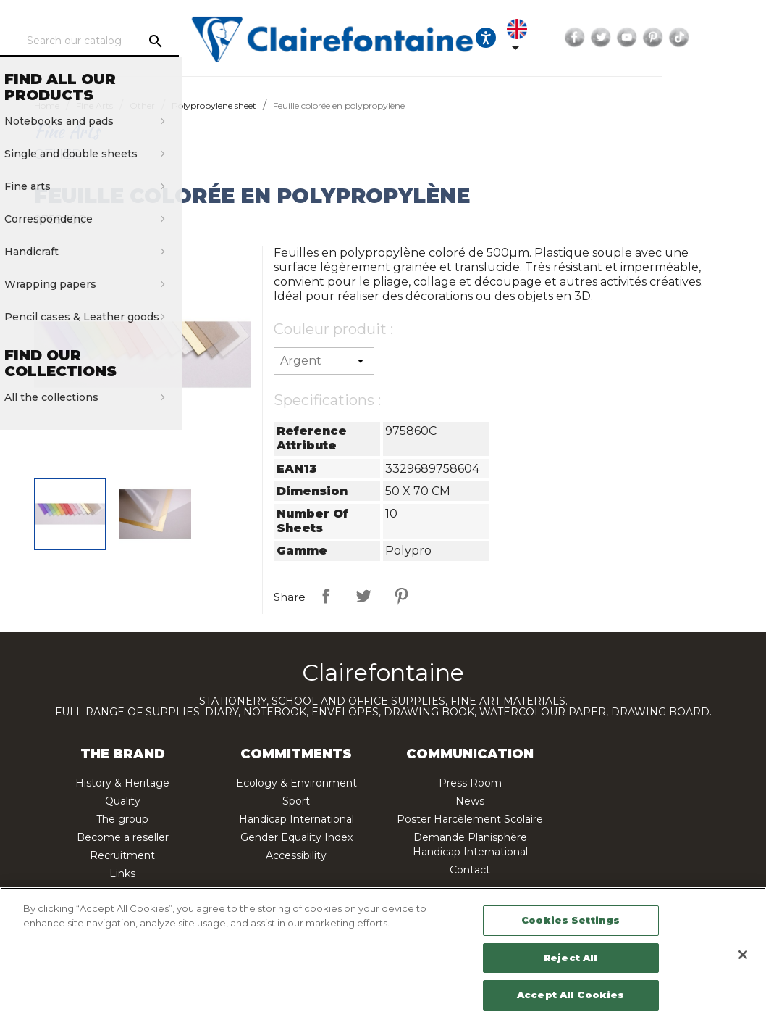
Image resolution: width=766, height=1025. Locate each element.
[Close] (743, 955)
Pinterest (729, 37)
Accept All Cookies (570, 994)
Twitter (677, 37)
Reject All (570, 957)
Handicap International (296, 819)
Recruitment (122, 855)
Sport (296, 801)
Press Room (470, 782)
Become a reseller (123, 837)
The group (122, 819)
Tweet (363, 595)
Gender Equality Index (296, 837)
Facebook (650, 37)
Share (325, 595)
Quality (122, 801)
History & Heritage (122, 782)
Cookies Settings (570, 920)
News (469, 801)
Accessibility (296, 855)
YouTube (703, 37)
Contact (470, 869)
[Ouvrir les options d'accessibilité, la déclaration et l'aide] (541, 38)
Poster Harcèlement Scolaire (470, 819)
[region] (383, 956)
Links (122, 873)
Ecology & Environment (296, 782)
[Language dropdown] (585, 38)
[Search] (144, 41)
